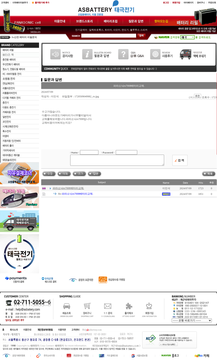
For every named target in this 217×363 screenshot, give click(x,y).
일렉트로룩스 (96, 29)
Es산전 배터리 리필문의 (24, 37)
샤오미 (116, 29)
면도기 (125, 29)
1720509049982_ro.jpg (87, 96)
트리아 (108, 29)
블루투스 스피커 (138, 29)
